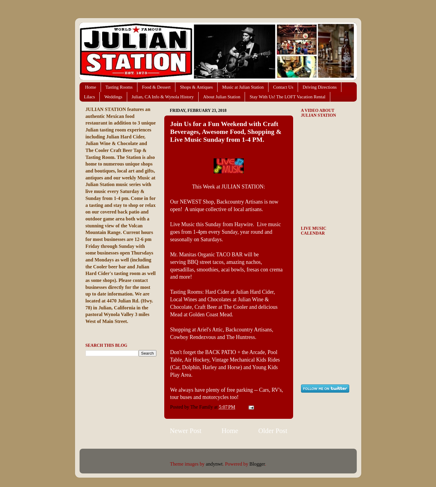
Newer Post (186, 431)
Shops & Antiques (196, 87)
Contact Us (283, 87)
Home (90, 87)
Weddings (113, 96)
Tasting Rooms (119, 87)
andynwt (214, 464)
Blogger (257, 464)
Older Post (272, 431)
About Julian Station (221, 96)
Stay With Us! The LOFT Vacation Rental (287, 96)
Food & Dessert (156, 87)
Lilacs (89, 96)
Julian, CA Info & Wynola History (163, 96)
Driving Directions (320, 87)
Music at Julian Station (243, 87)
